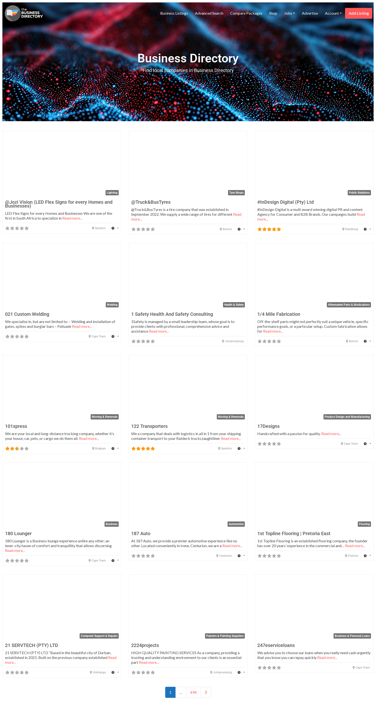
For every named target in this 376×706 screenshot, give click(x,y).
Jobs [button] (288, 13)
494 (193, 692)
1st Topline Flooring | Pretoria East (293, 533)
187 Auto (140, 533)
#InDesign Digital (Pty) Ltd (285, 202)
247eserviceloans (276, 645)
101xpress (16, 426)
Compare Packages (246, 13)
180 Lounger (18, 533)
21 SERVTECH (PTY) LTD (31, 645)
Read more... (72, 218)
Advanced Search (209, 13)
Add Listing (359, 13)
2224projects (145, 645)
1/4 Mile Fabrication (278, 314)
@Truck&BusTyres (150, 202)
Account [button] (332, 13)
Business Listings (174, 13)
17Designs (268, 426)
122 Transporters (149, 426)
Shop (273, 13)
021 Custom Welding (27, 314)
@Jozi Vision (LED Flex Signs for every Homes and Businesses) (58, 204)
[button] (115, 228)
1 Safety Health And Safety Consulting (172, 314)
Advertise (310, 13)
